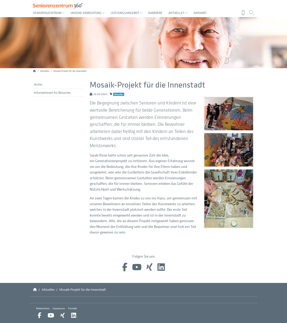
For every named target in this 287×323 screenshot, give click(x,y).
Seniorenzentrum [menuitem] (49, 13)
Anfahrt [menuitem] (200, 13)
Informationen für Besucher (52, 92)
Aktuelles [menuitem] (178, 13)
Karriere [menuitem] (155, 13)
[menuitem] (244, 13)
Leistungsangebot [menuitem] (126, 13)
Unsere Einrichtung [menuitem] (88, 13)
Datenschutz (43, 308)
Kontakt (72, 308)
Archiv (38, 84)
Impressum (59, 308)
